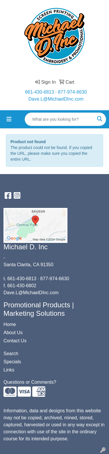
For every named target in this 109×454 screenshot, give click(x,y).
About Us (13, 332)
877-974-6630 (72, 92)
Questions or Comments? (29, 382)
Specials (12, 361)
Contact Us (14, 340)
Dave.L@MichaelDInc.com (56, 99)
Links (8, 369)
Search (10, 353)
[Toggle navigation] (9, 119)
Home (9, 324)
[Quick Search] (59, 119)
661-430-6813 (39, 92)
